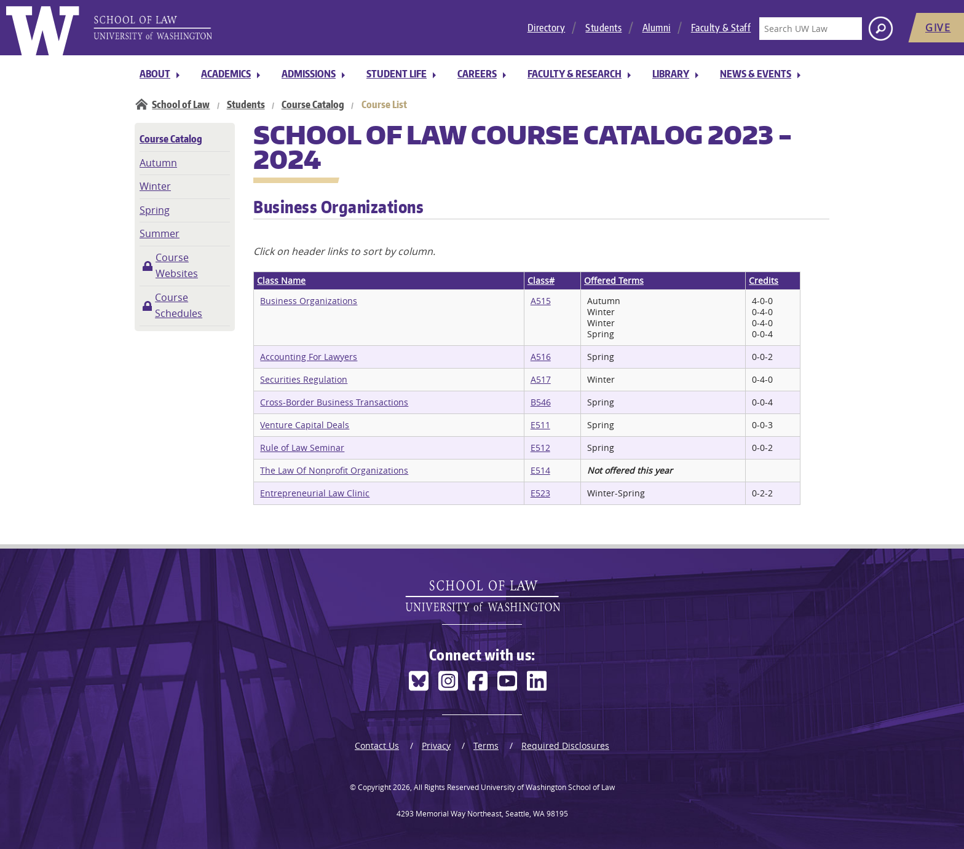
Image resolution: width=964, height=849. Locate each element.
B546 (541, 402)
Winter (155, 186)
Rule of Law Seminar (302, 447)
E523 (540, 493)
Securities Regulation (303, 379)
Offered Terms (614, 280)
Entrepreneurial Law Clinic (314, 493)
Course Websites (177, 265)
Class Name (281, 280)
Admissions (309, 74)
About (155, 74)
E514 (540, 470)
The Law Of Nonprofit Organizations (334, 470)
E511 (540, 425)
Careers (477, 74)
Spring (155, 210)
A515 (541, 301)
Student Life (396, 74)
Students (603, 28)
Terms (486, 745)
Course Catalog (313, 104)
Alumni (656, 28)
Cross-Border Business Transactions (334, 402)
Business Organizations (308, 301)
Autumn (158, 163)
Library (670, 74)
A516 (541, 356)
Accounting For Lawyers (308, 356)
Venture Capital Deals (304, 425)
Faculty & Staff (721, 28)
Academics (226, 74)
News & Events (755, 74)
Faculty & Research (574, 74)
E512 (540, 447)
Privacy (436, 745)
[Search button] (880, 28)
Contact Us (377, 745)
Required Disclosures (565, 745)
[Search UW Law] (810, 28)
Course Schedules (178, 305)
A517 (541, 379)
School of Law (181, 104)
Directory (546, 28)
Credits (763, 280)
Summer (160, 233)
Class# (541, 280)
